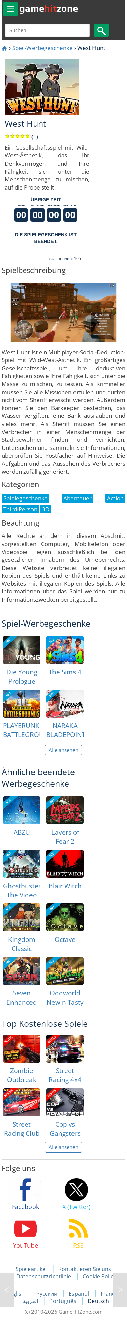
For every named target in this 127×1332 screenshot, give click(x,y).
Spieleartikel (31, 1269)
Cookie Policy (99, 1276)
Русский (47, 1293)
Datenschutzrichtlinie (43, 1276)
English (16, 1293)
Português (63, 1301)
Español (79, 1293)
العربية (31, 1301)
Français (111, 1293)
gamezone (48, 8)
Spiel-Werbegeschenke (42, 48)
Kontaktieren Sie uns (84, 1269)
